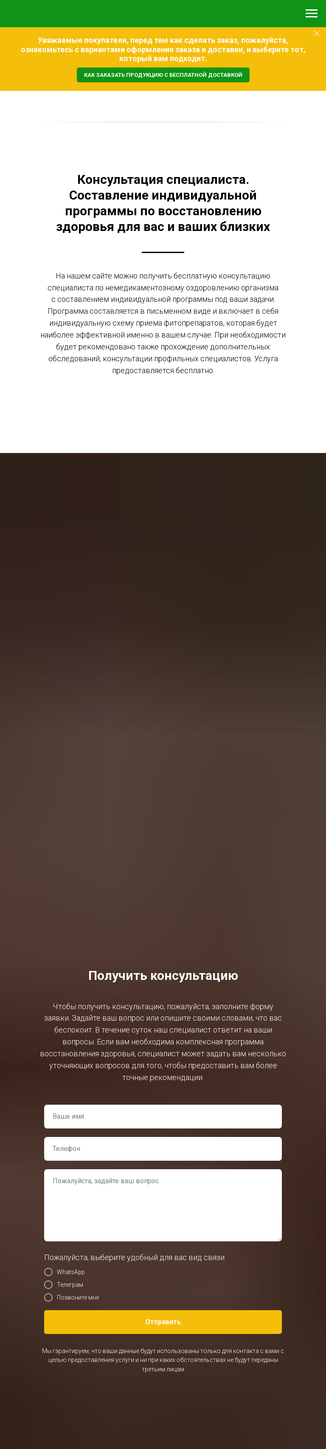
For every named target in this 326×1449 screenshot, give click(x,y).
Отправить (163, 1322)
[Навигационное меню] (312, 13)
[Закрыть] (317, 34)
